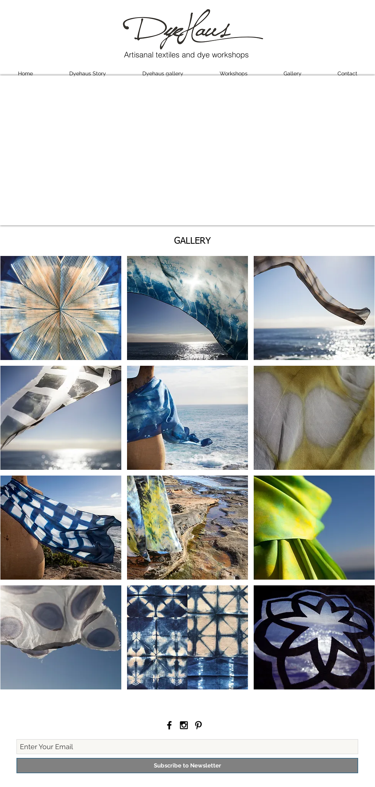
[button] (60, 308)
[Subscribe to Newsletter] (187, 765)
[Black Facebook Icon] (169, 725)
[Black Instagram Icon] (183, 725)
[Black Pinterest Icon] (198, 725)
